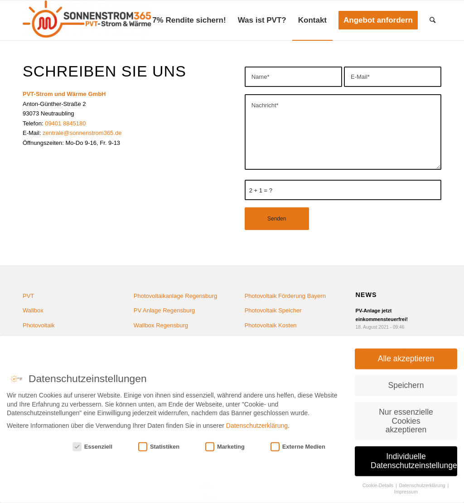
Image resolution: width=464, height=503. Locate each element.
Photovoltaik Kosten (271, 325)
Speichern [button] (406, 379)
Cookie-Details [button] (378, 479)
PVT (28, 295)
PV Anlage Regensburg (164, 310)
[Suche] (432, 20)
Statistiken (158, 441)
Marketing (225, 441)
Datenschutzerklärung (257, 420)
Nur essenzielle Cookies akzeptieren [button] (406, 415)
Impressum (406, 486)
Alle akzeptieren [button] (406, 353)
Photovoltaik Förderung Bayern (285, 295)
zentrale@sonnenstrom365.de (82, 132)
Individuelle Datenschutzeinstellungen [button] (414, 455)
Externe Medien (298, 441)
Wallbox (33, 310)
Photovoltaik (39, 325)
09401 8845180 (65, 123)
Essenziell (92, 441)
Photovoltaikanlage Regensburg (175, 295)
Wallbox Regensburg (161, 325)
